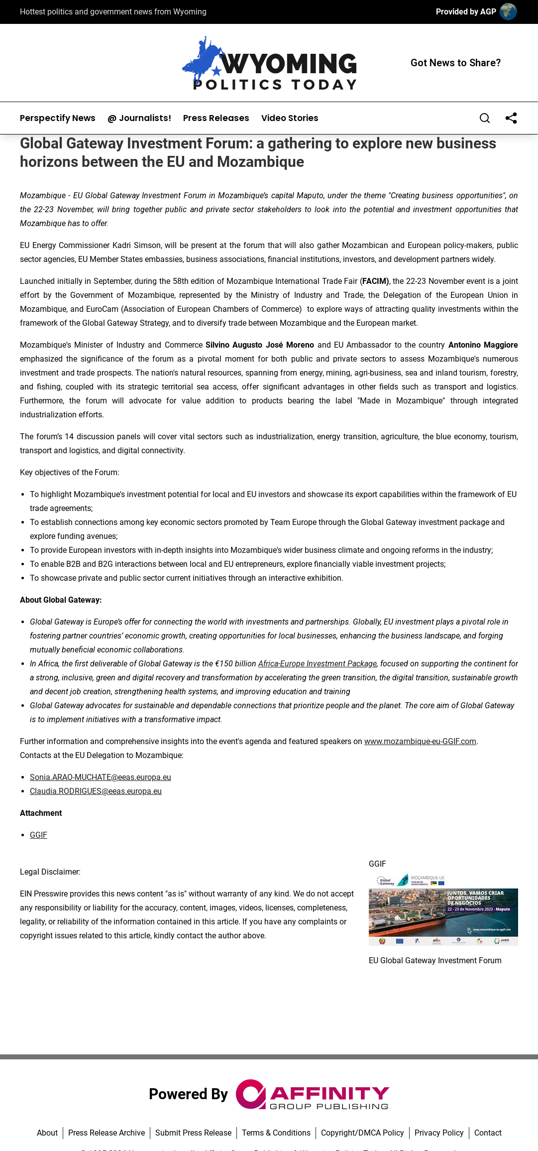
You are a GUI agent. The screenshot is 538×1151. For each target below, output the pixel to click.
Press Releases (216, 118)
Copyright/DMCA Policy (362, 1133)
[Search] (485, 118)
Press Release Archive (106, 1133)
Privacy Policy (439, 1133)
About (47, 1133)
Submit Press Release (193, 1133)
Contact (488, 1133)
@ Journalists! (139, 118)
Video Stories (290, 118)
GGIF (38, 835)
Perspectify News (58, 118)
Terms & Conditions (276, 1133)
